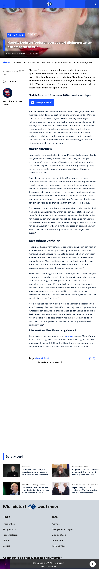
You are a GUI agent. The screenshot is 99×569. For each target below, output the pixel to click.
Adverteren (58, 540)
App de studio (59, 535)
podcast (70, 336)
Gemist (6, 546)
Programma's (9, 529)
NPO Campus (58, 546)
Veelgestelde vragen (62, 529)
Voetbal (39, 358)
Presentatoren (10, 535)
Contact (56, 524)
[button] (92, 564)
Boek (46, 358)
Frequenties (9, 524)
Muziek (6, 540)
